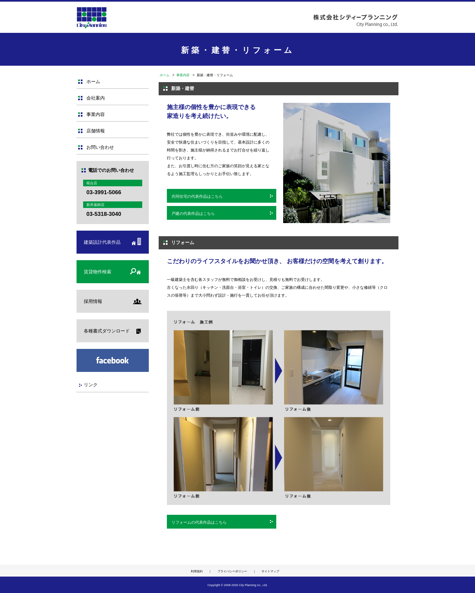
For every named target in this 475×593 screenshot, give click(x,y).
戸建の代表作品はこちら (193, 213)
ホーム (165, 75)
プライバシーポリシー (232, 571)
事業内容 (183, 75)
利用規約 (197, 571)
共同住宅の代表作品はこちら (197, 196)
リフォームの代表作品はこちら (199, 522)
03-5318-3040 (103, 214)
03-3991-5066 (103, 192)
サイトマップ (270, 571)
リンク (91, 384)
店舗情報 (95, 130)
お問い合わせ (100, 147)
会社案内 (95, 98)
